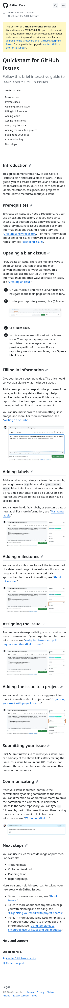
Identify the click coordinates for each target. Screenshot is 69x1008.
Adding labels (18, 471)
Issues (30, 12)
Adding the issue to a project (33, 686)
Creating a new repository (20, 234)
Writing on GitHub (15, 420)
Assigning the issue (23, 623)
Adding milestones (23, 556)
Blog (34, 995)
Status (50, 992)
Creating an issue (20, 282)
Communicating (20, 781)
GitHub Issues (16, 12)
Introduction (17, 165)
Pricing (6, 995)
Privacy (40, 992)
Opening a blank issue (26, 253)
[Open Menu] (63, 5)
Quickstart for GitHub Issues (23, 16)
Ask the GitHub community (19, 958)
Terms (30, 992)
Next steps (15, 845)
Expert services (21, 995)
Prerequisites (18, 205)
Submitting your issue (26, 745)
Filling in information (25, 369)
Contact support (13, 963)
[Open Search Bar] (55, 5)
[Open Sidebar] (4, 14)
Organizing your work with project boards (35, 913)
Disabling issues (33, 242)
